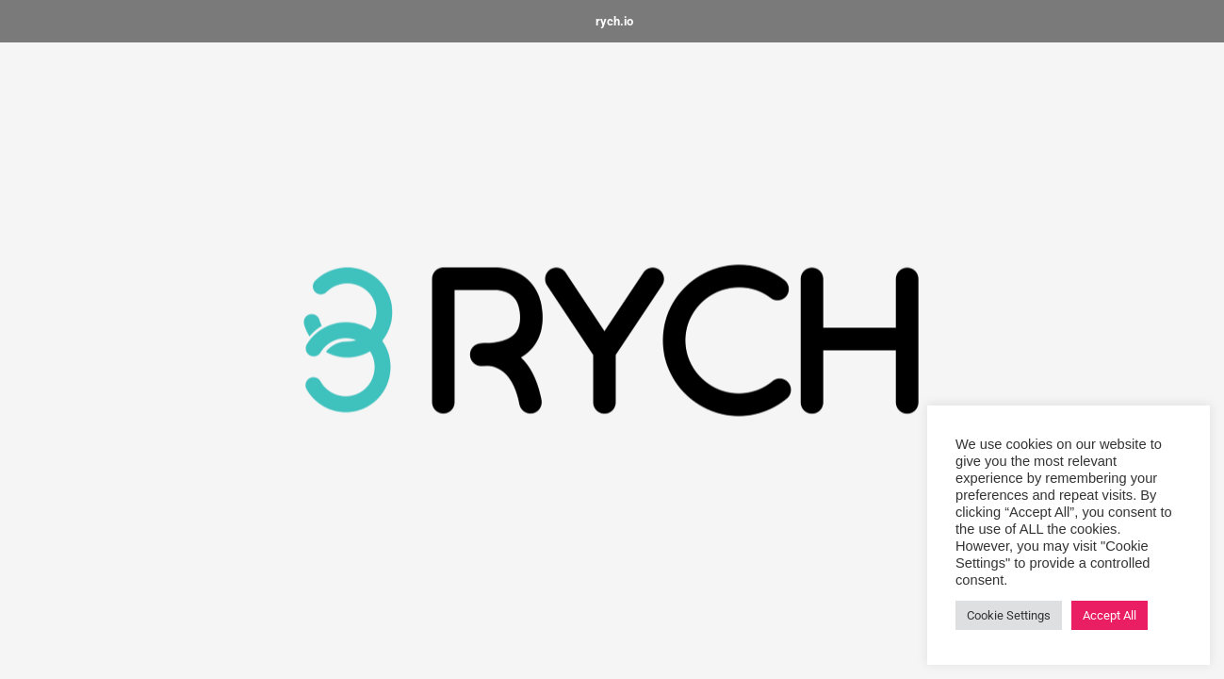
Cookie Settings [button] (1009, 615)
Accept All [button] (1109, 615)
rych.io (614, 21)
